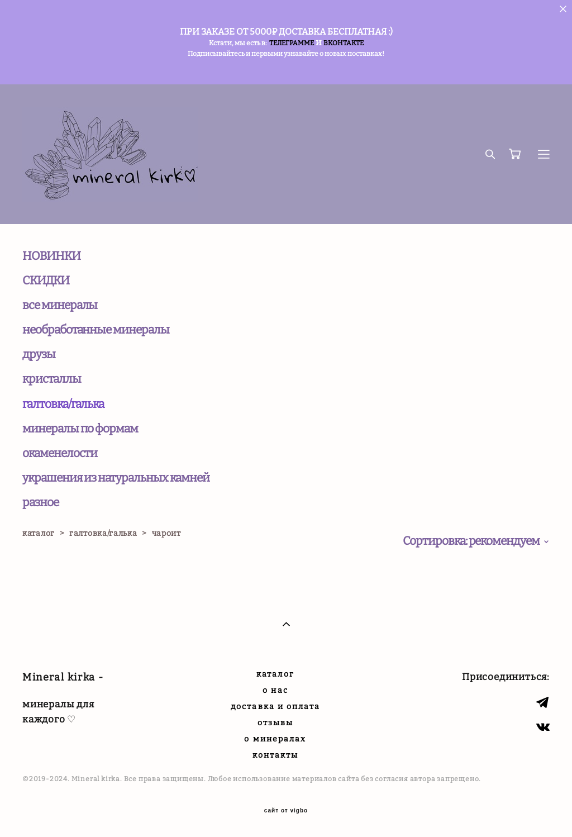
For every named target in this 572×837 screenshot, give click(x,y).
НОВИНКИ (51, 256)
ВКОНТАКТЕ (343, 43)
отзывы (276, 722)
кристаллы (51, 379)
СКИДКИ (45, 280)
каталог (38, 533)
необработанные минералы (95, 329)
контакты (275, 755)
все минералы (59, 305)
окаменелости (59, 453)
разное (40, 502)
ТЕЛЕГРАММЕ (291, 43)
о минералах (275, 739)
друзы (38, 354)
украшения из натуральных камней (115, 477)
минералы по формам (80, 428)
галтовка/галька (63, 404)
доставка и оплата (275, 706)
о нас (275, 690)
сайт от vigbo (286, 811)
